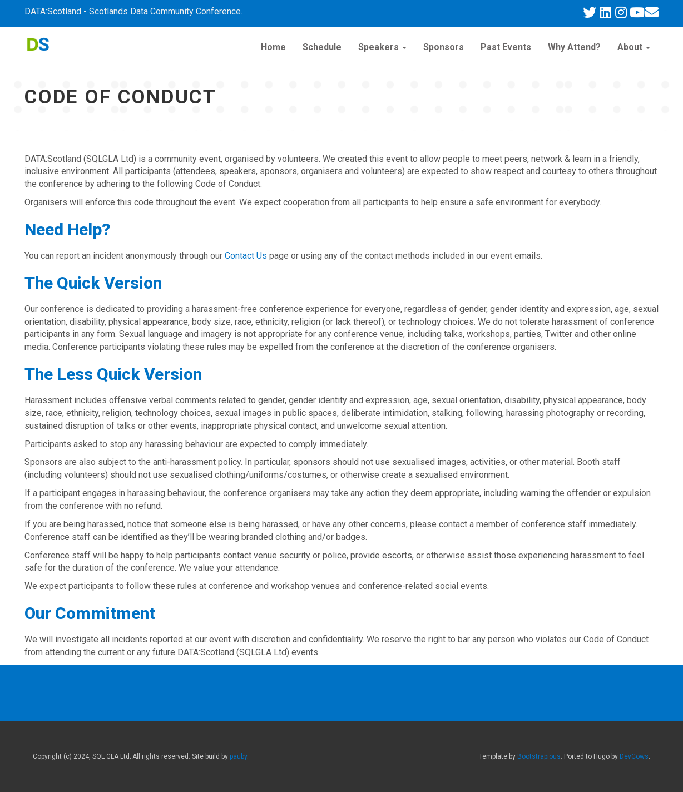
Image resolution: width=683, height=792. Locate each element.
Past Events (506, 47)
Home (273, 47)
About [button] (633, 47)
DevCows (634, 756)
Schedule (322, 47)
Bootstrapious (539, 756)
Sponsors (443, 47)
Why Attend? (574, 47)
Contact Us (246, 255)
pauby (238, 756)
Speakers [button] (382, 47)
